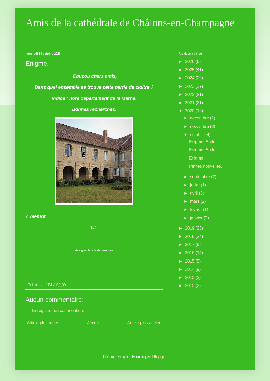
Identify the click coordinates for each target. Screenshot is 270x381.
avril (194, 193)
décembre (200, 118)
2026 (190, 61)
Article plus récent (43, 323)
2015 (190, 261)
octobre (197, 134)
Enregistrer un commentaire (58, 310)
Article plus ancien (144, 323)
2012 (190, 285)
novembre (200, 126)
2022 (190, 94)
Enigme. (197, 158)
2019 (190, 228)
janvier (197, 218)
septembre (200, 177)
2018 (190, 236)
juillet (195, 185)
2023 (190, 86)
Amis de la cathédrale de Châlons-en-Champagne (130, 22)
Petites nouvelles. (205, 166)
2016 (190, 252)
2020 (190, 111)
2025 (190, 69)
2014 (190, 269)
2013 (190, 277)
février (196, 209)
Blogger (159, 356)
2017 (190, 244)
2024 (190, 78)
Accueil (94, 323)
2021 (190, 102)
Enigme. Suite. (202, 141)
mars (195, 201)
